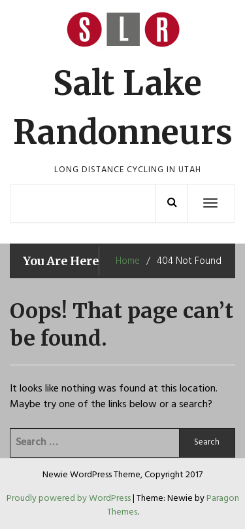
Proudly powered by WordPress (70, 498)
